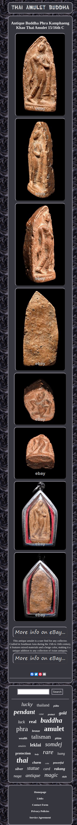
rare (48, 751)
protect (51, 714)
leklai (35, 744)
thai (22, 760)
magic (51, 775)
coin (47, 763)
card (47, 769)
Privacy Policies (40, 811)
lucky (27, 704)
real (32, 721)
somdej (53, 744)
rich (64, 776)
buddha (51, 720)
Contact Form (40, 804)
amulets (22, 746)
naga (18, 776)
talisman (41, 737)
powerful (58, 762)
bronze (36, 730)
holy (37, 754)
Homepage (40, 792)
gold (63, 713)
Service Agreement (40, 817)
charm (36, 762)
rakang (59, 769)
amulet (54, 728)
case (41, 713)
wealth (23, 738)
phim (58, 738)
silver (19, 769)
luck (21, 722)
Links (40, 798)
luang (61, 753)
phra (22, 728)
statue (33, 768)
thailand (43, 705)
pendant (24, 711)
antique (33, 775)
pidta (56, 705)
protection (23, 753)
